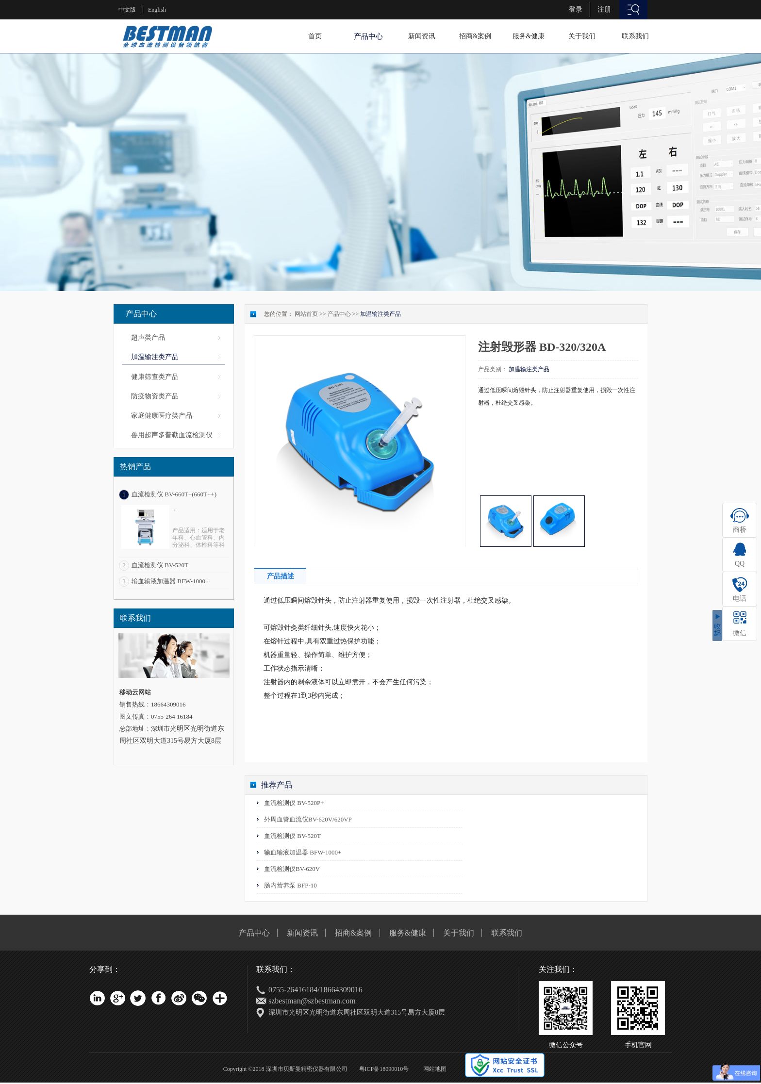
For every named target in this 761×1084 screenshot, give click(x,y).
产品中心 (339, 314)
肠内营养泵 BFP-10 (290, 885)
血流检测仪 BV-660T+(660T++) (174, 494)
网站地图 (433, 1069)
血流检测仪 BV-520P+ (294, 802)
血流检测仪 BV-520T (160, 565)
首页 (315, 36)
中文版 (127, 9)
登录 (575, 9)
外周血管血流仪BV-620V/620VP (308, 819)
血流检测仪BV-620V (292, 868)
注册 (604, 9)
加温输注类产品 (380, 314)
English (157, 9)
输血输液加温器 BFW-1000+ (170, 581)
